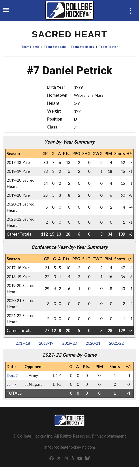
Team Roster (108, 46)
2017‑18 (22, 343)
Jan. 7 (11, 384)
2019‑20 (69, 343)
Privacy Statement (109, 435)
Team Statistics (82, 46)
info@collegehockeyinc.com (69, 447)
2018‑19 (46, 343)
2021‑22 (116, 343)
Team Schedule (55, 46)
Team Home (30, 46)
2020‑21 (93, 343)
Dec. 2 (12, 375)
